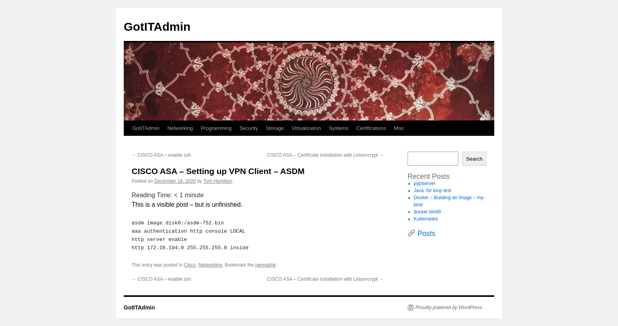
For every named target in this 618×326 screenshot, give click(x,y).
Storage (275, 128)
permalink (265, 265)
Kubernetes (426, 219)
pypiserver (425, 183)
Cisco (190, 265)
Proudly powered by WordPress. (449, 307)
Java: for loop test (432, 190)
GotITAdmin (157, 26)
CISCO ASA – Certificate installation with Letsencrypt (325, 155)
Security (248, 128)
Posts (427, 233)
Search (474, 159)
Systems (338, 128)
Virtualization (306, 128)
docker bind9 (427, 212)
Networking (180, 128)
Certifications (371, 128)
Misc (399, 128)
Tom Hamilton (217, 181)
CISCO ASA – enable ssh (161, 155)
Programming (216, 128)
